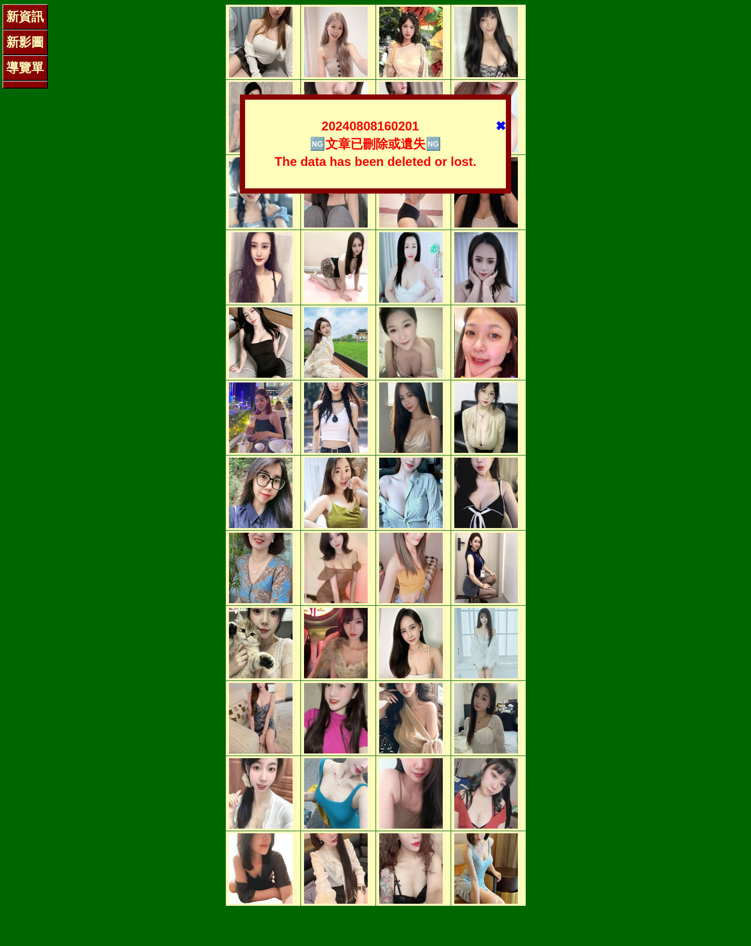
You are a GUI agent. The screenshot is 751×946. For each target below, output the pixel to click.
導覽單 (25, 68)
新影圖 (25, 42)
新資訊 (25, 16)
